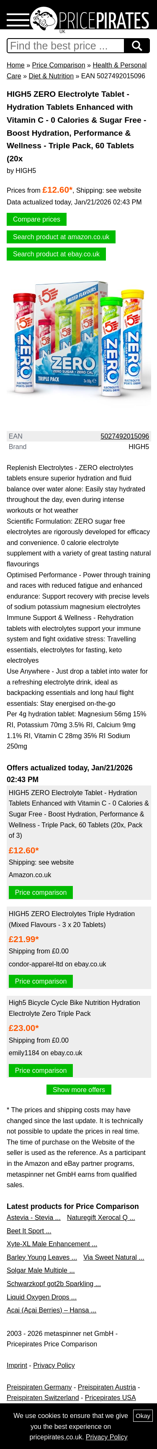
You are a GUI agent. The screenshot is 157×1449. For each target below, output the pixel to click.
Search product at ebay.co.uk (56, 254)
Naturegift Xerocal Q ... (101, 1217)
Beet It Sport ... (29, 1231)
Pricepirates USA (110, 1397)
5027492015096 (125, 436)
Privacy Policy (54, 1365)
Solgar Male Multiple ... (41, 1270)
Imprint (17, 1365)
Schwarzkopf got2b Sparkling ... (54, 1283)
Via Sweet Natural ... (113, 1257)
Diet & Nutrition (51, 76)
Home (16, 65)
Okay (143, 1415)
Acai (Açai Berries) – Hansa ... (51, 1310)
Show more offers (79, 1089)
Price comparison (41, 892)
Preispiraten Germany (39, 1387)
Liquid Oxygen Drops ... (42, 1297)
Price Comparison (58, 65)
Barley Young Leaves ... (42, 1257)
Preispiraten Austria (107, 1387)
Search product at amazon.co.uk (61, 236)
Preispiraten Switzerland (43, 1397)
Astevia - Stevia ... (34, 1217)
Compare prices (36, 219)
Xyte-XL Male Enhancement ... (52, 1244)
